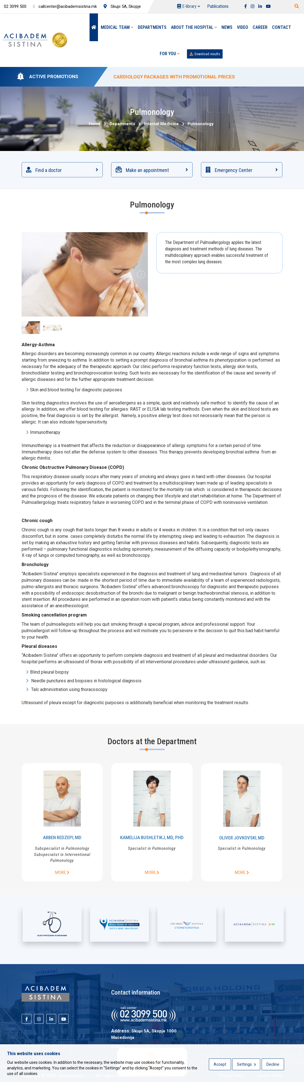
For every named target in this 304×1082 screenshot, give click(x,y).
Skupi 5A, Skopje (122, 6)
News (226, 27)
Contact (281, 27)
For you (170, 53)
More (62, 872)
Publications (217, 6)
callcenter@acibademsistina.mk (65, 6)
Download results (204, 54)
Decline (272, 1064)
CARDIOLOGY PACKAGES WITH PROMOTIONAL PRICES (174, 77)
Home (94, 123)
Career (260, 27)
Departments (152, 27)
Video (242, 27)
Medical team (117, 27)
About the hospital (194, 27)
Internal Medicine (160, 123)
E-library (188, 6)
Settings (246, 1064)
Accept (220, 1064)
